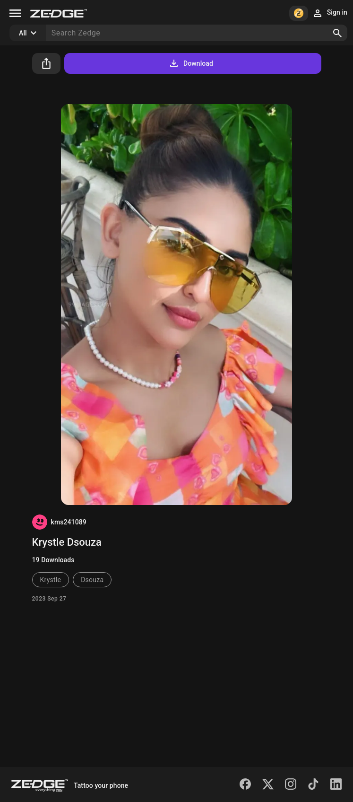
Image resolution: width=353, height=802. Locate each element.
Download (190, 63)
